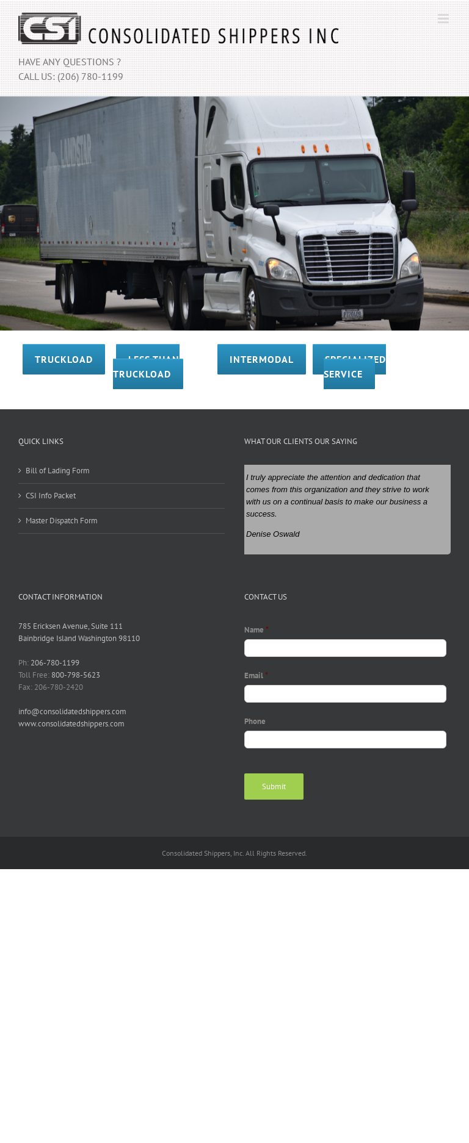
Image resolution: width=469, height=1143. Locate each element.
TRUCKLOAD (64, 359)
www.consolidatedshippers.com (71, 723)
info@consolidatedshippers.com (72, 711)
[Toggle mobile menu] (444, 18)
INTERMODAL (262, 359)
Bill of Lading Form (58, 470)
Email (256, 676)
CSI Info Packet (51, 495)
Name (256, 630)
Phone (255, 721)
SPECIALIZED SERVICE (355, 367)
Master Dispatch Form (62, 520)
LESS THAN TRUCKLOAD (146, 367)
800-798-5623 (75, 675)
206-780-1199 (55, 662)
